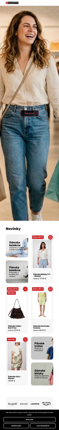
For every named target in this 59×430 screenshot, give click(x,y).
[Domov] (12, 3)
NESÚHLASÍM (16, 426)
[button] (26, 218)
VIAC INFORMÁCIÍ (43, 426)
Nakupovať (29, 113)
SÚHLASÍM (29, 419)
